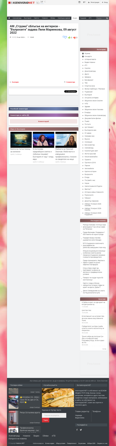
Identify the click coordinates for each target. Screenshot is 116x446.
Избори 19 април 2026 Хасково (93, 204)
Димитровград (90, 71)
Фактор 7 (88, 189)
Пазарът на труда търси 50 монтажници (93, 278)
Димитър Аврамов (91, 201)
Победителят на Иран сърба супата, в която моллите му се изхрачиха (93, 328)
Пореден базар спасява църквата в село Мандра (92, 239)
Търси (46, 420)
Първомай (88, 92)
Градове (83, 18)
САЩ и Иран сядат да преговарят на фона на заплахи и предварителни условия (92, 271)
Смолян (87, 68)
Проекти (88, 159)
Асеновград (89, 148)
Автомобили (89, 168)
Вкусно (87, 139)
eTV (86, 65)
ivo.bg (104, 349)
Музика (87, 53)
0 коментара (70, 82)
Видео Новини (90, 62)
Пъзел (87, 121)
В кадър (88, 112)
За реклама (82, 443)
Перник (87, 165)
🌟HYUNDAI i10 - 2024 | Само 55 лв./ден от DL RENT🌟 (29, 408)
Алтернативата (90, 59)
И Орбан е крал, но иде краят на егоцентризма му (93, 303)
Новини (45, 18)
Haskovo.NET (20, 443)
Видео (36, 435)
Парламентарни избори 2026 (19, 21)
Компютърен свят (91, 151)
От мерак (88, 133)
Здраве (87, 106)
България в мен (90, 130)
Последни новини (98, 220)
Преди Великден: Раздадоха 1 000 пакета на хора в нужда (94, 233)
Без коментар (90, 145)
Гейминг (88, 198)
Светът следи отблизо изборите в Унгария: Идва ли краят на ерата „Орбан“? (93, 285)
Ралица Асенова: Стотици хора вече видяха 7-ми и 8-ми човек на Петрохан (94, 227)
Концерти (88, 56)
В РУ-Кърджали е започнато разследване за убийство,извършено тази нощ (94, 245)
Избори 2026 (91, 443)
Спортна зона (90, 86)
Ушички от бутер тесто (51, 410)
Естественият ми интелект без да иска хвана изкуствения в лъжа (93, 318)
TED (86, 83)
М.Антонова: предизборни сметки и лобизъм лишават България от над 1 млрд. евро (43, 154)
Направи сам (89, 136)
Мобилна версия (38, 443)
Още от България (17, 129)
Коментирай (43, 121)
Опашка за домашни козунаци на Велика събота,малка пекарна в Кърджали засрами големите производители (94, 254)
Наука (87, 183)
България (15, 82)
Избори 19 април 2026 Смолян (93, 209)
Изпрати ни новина (18, 438)
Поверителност (72, 443)
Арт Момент (89, 127)
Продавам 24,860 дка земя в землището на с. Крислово (30, 392)
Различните (89, 195)
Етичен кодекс (49, 443)
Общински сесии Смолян (94, 101)
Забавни (88, 77)
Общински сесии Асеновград (95, 115)
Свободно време (64, 18)
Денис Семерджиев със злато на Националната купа (94, 292)
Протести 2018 (90, 162)
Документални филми (93, 118)
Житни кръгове (90, 154)
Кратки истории (90, 171)
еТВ (53, 435)
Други (87, 74)
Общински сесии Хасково (94, 109)
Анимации (88, 142)
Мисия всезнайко (91, 157)
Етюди (87, 177)
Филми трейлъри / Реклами (95, 89)
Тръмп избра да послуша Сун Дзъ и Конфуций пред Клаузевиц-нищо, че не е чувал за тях (93, 339)
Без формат (89, 80)
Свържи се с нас (102, 443)
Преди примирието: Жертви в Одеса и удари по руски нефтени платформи (94, 262)
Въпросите (89, 174)
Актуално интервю (91, 98)
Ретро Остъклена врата (30, 421)
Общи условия (60, 443)
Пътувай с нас (90, 180)
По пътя (88, 124)
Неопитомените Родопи (93, 186)
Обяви (45, 435)
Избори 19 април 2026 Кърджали (93, 214)
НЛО (86, 103)
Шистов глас (86, 310)
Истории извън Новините (94, 192)
